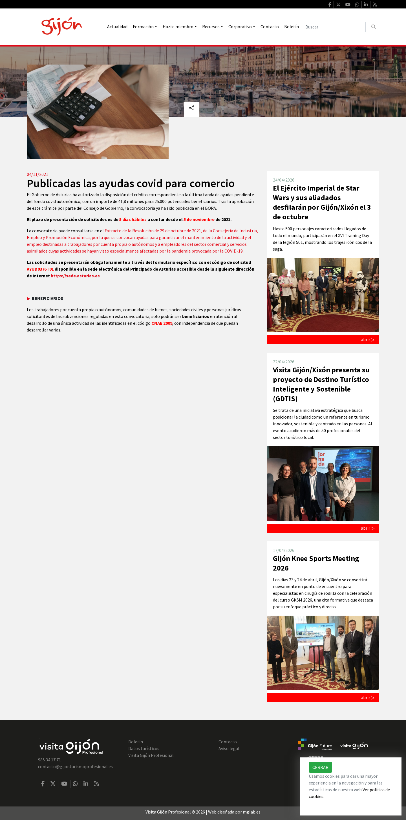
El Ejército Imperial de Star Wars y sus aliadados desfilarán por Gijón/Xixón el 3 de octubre (322, 202)
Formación (143, 26)
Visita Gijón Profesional (151, 755)
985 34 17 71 (49, 759)
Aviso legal (229, 748)
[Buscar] (334, 27)
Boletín (291, 26)
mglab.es (252, 812)
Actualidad (117, 26)
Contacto (270, 26)
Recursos (211, 26)
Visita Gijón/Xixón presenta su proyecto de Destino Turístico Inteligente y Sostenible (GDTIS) (321, 384)
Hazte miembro (178, 26)
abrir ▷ (367, 339)
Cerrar (320, 767)
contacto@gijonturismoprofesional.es (75, 766)
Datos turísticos (143, 748)
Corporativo (240, 26)
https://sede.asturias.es (75, 276)
